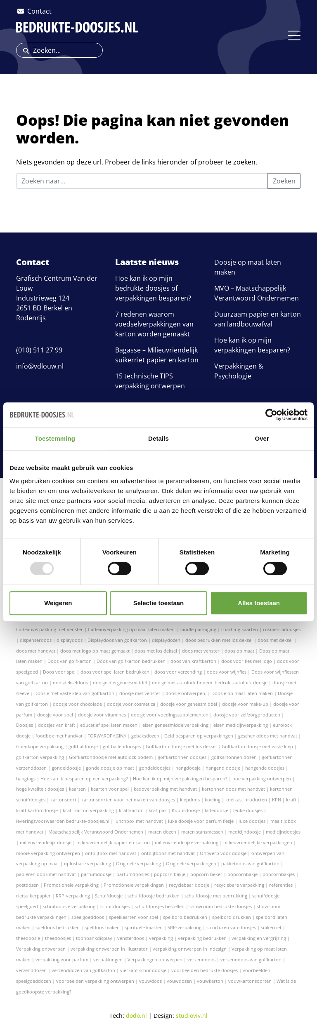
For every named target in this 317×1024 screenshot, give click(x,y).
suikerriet (271, 927)
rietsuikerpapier (33, 895)
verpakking (161, 938)
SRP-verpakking (184, 927)
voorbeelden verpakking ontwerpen (95, 981)
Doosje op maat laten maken (242, 693)
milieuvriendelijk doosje (45, 842)
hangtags (25, 778)
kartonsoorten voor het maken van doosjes (128, 799)
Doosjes (24, 725)
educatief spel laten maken (108, 725)
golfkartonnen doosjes (182, 757)
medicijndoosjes (283, 832)
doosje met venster (140, 693)
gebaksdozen (145, 736)
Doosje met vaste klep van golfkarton (74, 693)
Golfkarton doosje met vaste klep (257, 746)
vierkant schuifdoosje (143, 970)
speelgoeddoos (87, 917)
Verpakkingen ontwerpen (155, 959)
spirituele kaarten (144, 927)
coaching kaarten (239, 629)
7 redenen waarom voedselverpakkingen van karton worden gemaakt (154, 324)
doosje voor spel (55, 715)
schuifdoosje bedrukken (154, 895)
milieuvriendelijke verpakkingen (257, 842)
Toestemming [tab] (55, 438)
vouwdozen (179, 981)
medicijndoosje (244, 832)
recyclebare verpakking (239, 885)
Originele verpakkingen (191, 863)
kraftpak (158, 810)
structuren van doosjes (231, 927)
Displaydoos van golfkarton (117, 640)
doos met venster (201, 651)
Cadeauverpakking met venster (49, 629)
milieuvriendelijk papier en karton (113, 842)
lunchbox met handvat (138, 821)
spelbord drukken (231, 917)
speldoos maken (102, 927)
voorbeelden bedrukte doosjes (204, 970)
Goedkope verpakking (40, 746)
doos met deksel (275, 640)
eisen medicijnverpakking (240, 725)
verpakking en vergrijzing (259, 938)
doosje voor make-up (245, 704)
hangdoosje (188, 768)
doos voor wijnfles (226, 672)
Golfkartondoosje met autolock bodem (111, 757)
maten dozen (162, 832)
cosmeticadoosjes (281, 629)
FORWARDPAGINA (107, 736)
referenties (281, 885)
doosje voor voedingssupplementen (169, 715)
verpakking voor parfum (61, 959)
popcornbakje (242, 874)
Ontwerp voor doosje (223, 853)
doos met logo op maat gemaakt (95, 651)
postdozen (27, 885)
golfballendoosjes (122, 746)
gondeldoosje (66, 768)
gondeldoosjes (154, 768)
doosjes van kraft (56, 725)
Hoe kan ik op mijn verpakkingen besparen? (180, 778)
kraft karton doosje (37, 810)
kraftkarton (131, 810)
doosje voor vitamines (102, 715)
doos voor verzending (178, 672)
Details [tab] (158, 438)
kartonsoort (63, 799)
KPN (276, 799)
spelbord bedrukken (185, 917)
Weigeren (58, 602)
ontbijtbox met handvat (110, 853)
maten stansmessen (202, 832)
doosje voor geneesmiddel (188, 704)
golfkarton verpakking (40, 757)
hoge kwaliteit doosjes (40, 789)
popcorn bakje (169, 874)
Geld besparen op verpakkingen (198, 736)
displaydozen (166, 640)
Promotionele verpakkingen (134, 885)
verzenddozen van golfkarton (83, 970)
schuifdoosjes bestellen (160, 906)
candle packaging (198, 629)
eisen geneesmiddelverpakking (175, 725)
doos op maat (239, 651)
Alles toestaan (259, 602)
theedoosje (28, 938)
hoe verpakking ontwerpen (261, 778)
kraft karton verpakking (88, 810)
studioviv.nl (192, 1015)
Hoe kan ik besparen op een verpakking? (84, 778)
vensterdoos (130, 938)
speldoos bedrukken (57, 927)
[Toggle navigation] (294, 35)
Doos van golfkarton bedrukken (131, 661)
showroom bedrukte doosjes (220, 906)
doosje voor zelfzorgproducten (246, 715)
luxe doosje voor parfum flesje (201, 821)
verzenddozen (31, 970)
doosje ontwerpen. (186, 693)
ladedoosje (216, 810)
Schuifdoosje (109, 895)
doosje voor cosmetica (131, 704)
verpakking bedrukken (202, 938)
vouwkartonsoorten (250, 981)
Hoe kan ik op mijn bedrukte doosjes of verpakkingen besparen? (153, 288)
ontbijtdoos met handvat (168, 853)
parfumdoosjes (132, 874)
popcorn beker (206, 874)
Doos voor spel (59, 672)
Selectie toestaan (158, 602)
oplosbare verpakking (87, 863)
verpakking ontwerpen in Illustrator (109, 949)
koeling (212, 799)
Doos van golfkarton (69, 661)
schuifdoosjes (115, 906)
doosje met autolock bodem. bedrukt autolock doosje (209, 682)
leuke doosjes (248, 810)
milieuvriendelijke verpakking (186, 842)
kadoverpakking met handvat (165, 789)
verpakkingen (108, 959)
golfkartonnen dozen (234, 757)
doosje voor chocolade (77, 704)
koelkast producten (246, 799)
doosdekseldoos (70, 682)
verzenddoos (201, 959)
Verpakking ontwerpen (41, 949)
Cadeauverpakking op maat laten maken (131, 629)
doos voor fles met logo (246, 661)
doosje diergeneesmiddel (120, 682)
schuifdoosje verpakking (69, 906)
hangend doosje (223, 768)
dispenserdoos (36, 640)
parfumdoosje (96, 874)
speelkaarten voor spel (133, 917)
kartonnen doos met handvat (233, 789)
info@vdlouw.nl (40, 366)
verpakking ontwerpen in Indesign (190, 949)
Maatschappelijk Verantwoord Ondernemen (95, 832)
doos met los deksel (156, 651)
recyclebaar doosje (189, 885)
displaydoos (70, 640)
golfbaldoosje (83, 746)
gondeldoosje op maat (110, 768)
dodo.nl (136, 1015)
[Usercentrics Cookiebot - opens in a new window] (271, 415)
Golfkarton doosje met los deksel (181, 746)
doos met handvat (35, 651)
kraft (291, 799)
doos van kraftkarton (193, 661)
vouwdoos (150, 981)
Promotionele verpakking (71, 885)
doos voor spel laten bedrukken (114, 672)
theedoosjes (58, 938)
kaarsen (77, 789)
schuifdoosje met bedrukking (216, 895)
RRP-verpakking (73, 895)
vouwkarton (210, 981)
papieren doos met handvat (46, 874)
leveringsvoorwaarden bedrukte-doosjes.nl (62, 821)
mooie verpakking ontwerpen (48, 853)
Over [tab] (262, 438)
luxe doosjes (252, 821)
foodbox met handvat (59, 736)
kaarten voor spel (110, 789)
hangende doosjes (264, 768)
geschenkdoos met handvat (267, 736)
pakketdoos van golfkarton (250, 863)
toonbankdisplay (94, 938)
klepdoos (190, 799)
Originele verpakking (138, 863)
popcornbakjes (279, 874)
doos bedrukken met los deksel (219, 640)
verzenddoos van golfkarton (251, 959)
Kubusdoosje (186, 810)
